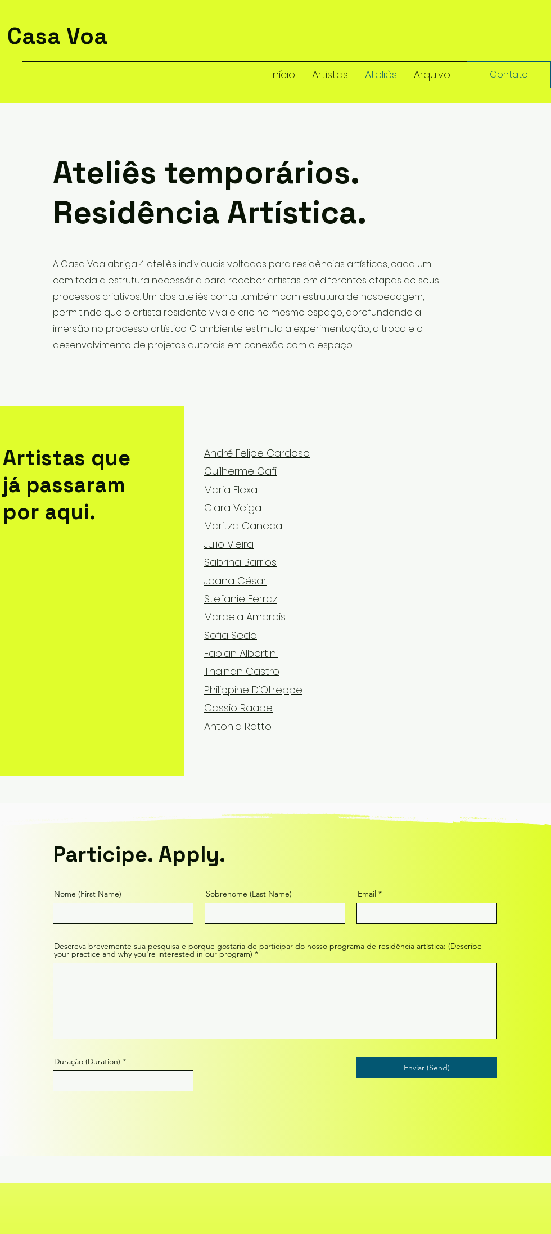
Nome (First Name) (87, 894)
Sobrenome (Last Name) (249, 894)
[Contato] (509, 74)
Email (367, 894)
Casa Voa (57, 36)
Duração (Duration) (87, 1061)
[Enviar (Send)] (426, 1067)
